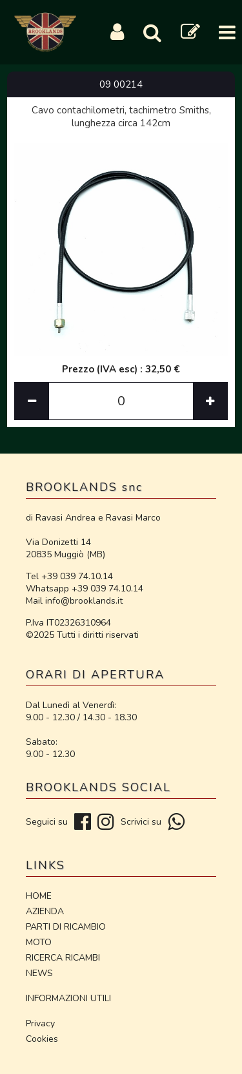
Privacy (40, 1023)
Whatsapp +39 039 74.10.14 (84, 588)
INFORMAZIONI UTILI (68, 998)
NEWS (39, 973)
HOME (39, 896)
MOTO (39, 942)
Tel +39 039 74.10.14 (69, 576)
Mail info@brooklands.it (74, 601)
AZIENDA (45, 911)
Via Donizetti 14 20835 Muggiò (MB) (65, 548)
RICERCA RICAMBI (63, 958)
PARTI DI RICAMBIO (66, 927)
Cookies (42, 1039)
